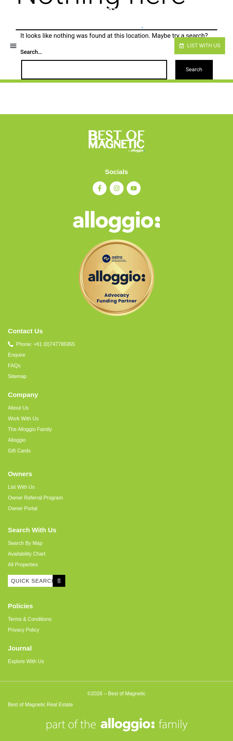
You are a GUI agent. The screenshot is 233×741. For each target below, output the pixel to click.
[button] (13, 46)
